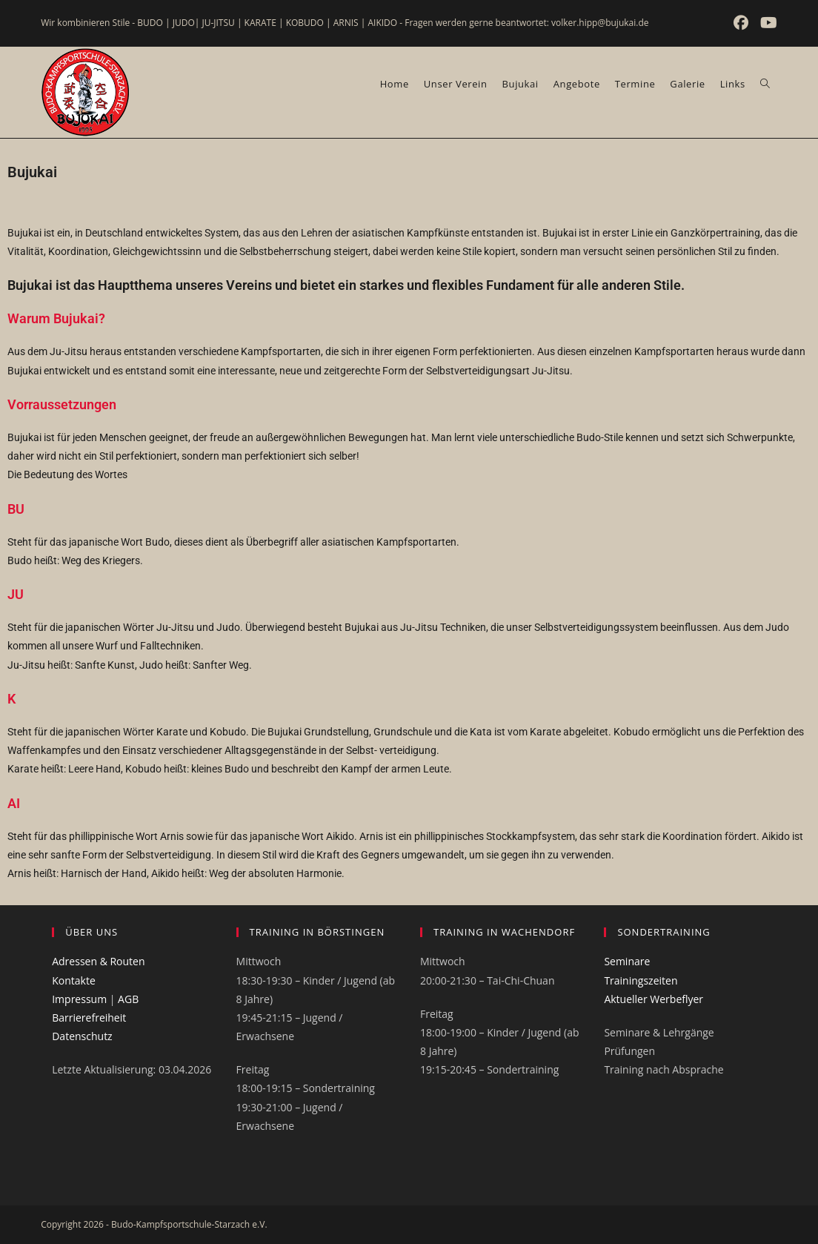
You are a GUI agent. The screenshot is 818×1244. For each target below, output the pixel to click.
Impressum (79, 999)
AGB (128, 999)
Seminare (627, 961)
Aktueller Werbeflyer (653, 999)
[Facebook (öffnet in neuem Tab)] (742, 23)
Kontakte (74, 980)
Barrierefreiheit (89, 1017)
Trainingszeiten (640, 980)
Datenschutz (82, 1036)
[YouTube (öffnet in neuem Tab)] (766, 23)
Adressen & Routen (98, 961)
